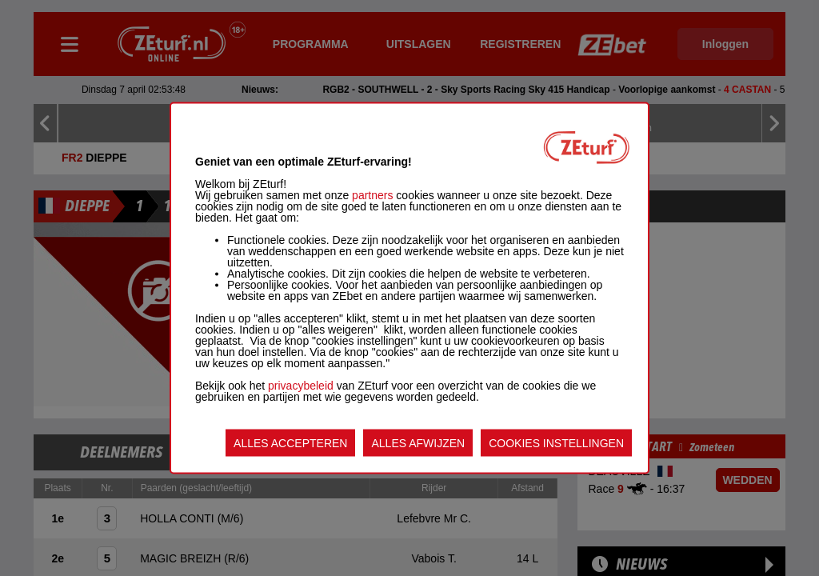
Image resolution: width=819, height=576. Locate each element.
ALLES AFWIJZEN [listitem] (418, 443)
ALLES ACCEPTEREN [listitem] (290, 443)
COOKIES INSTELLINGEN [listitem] (556, 443)
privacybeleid (301, 385)
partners (372, 195)
